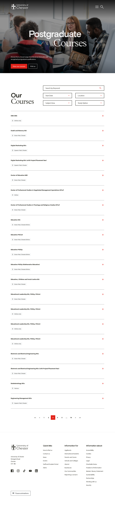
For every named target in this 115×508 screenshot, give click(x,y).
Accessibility (90, 450)
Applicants (68, 450)
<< (35, 418)
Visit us (32, 66)
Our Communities (70, 471)
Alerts (45, 468)
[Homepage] (19, 7)
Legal (88, 461)
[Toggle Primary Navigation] (97, 7)
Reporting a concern (71, 475)
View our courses (19, 66)
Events (45, 461)
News (44, 457)
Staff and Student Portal (50, 464)
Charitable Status (91, 464)
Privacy (88, 457)
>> (80, 418)
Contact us (46, 454)
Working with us (91, 482)
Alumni (67, 464)
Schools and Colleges (71, 461)
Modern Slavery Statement (94, 471)
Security (88, 485)
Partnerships (90, 478)
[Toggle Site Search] (102, 7)
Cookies (88, 454)
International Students (72, 454)
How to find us (47, 450)
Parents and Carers (71, 457)
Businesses (68, 468)
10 (71, 418)
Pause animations (20, 493)
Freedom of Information (94, 468)
